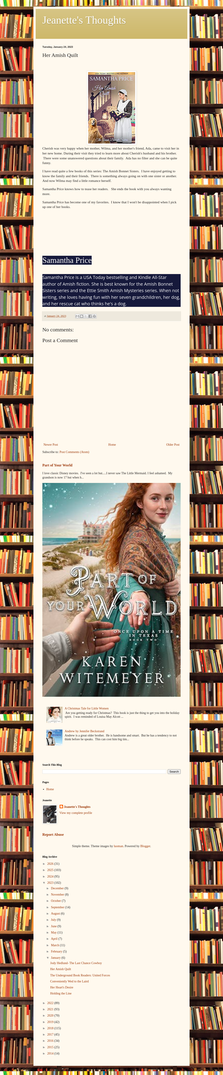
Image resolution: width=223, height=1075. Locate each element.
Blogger (145, 846)
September (58, 907)
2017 (50, 1034)
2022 (50, 1003)
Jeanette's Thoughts (84, 20)
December (57, 888)
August (56, 913)
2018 (50, 1028)
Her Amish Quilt (60, 969)
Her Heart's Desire (61, 987)
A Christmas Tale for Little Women (87, 708)
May (54, 932)
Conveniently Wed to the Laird (69, 981)
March (55, 945)
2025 (50, 870)
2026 (50, 863)
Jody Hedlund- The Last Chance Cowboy (76, 963)
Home (112, 444)
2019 (50, 1022)
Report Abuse (53, 834)
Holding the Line (61, 993)
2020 (50, 1015)
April (54, 938)
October (56, 900)
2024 (50, 876)
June (54, 926)
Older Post (173, 444)
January (56, 957)
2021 (50, 1009)
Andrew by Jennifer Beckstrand (84, 731)
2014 (50, 1053)
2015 (50, 1047)
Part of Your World (57, 465)
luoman (118, 846)
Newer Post (50, 444)
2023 (50, 882)
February (57, 951)
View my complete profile (76, 813)
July (54, 919)
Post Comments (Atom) (74, 452)
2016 (50, 1040)
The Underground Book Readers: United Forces (80, 975)
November (58, 894)
